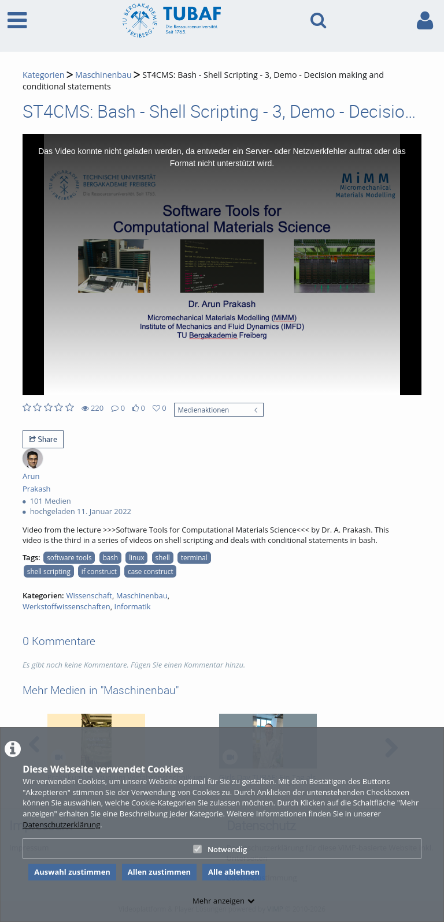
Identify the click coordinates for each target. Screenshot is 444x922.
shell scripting (49, 571)
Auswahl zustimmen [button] (72, 872)
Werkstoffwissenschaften (66, 606)
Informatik (132, 606)
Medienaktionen (204, 409)
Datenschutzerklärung (61, 824)
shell (163, 557)
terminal (194, 557)
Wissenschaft (89, 595)
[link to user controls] (424, 20)
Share (43, 439)
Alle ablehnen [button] (234, 872)
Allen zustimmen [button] (159, 872)
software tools (69, 557)
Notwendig (220, 849)
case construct (150, 571)
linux (136, 557)
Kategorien (43, 74)
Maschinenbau (103, 74)
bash (110, 557)
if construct (99, 571)
